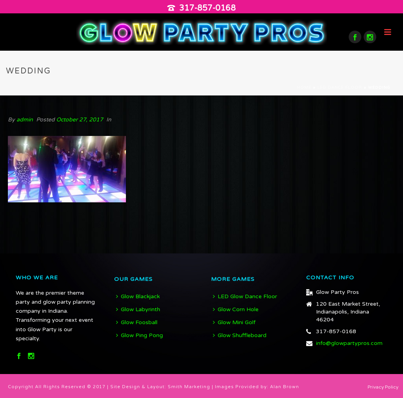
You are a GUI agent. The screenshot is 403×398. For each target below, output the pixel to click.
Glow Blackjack (138, 296)
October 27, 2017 (79, 119)
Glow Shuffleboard (239, 335)
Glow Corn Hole (236, 309)
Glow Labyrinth (138, 309)
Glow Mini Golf (234, 322)
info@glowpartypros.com (349, 343)
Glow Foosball (136, 322)
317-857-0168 (207, 8)
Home (304, 87)
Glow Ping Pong (139, 335)
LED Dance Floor (339, 87)
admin (25, 119)
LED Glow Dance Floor (245, 296)
